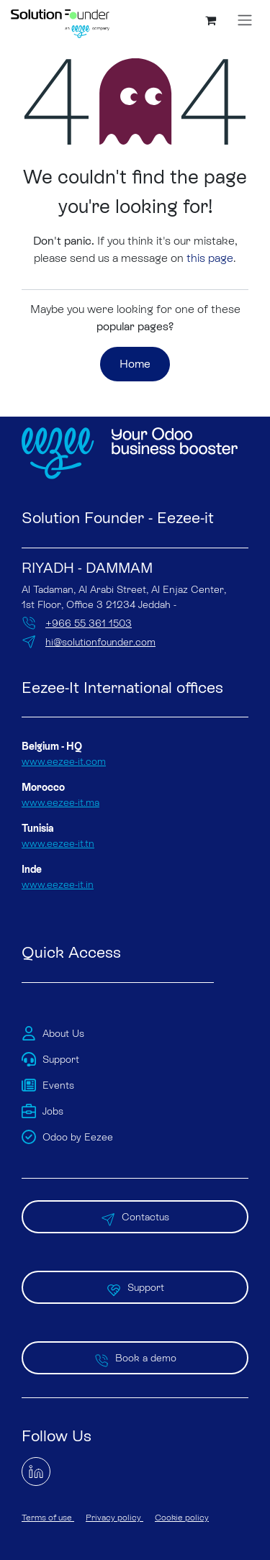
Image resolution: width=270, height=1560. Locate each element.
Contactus (135, 1217)
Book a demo (135, 1358)
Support (135, 1287)
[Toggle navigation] (244, 20)
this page (209, 258)
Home (135, 364)
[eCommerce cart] (210, 20)
